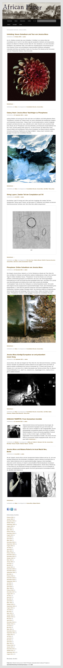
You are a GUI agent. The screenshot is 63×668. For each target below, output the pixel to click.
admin (24, 36)
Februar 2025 (10, 531)
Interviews (22, 21)
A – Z (35, 21)
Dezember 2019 (11, 577)
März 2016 (9, 602)
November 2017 (11, 592)
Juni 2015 (9, 609)
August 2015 (10, 608)
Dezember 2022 (11, 554)
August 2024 (10, 535)
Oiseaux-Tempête (16, 443)
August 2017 (10, 593)
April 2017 (9, 597)
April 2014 (9, 620)
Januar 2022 (10, 561)
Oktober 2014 (10, 616)
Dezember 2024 (11, 533)
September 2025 (11, 524)
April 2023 (9, 549)
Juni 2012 (9, 638)
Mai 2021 (9, 565)
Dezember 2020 (11, 568)
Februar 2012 (10, 645)
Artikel (29, 21)
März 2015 (9, 613)
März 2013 (9, 629)
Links (20, 24)
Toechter (30, 261)
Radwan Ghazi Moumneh (17, 413)
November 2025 (11, 521)
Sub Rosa (31, 443)
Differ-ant (30, 442)
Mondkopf (9, 443)
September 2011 (11, 652)
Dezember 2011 (11, 648)
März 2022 (9, 560)
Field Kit (43, 260)
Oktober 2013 (10, 624)
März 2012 (9, 643)
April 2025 (9, 528)
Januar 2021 (10, 567)
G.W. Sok (44, 442)
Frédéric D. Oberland (37, 442)
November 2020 (11, 570)
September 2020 (11, 572)
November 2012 (11, 631)
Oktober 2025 (10, 522)
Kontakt (15, 24)
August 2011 (10, 654)
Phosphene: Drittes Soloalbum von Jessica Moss (25, 267)
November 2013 (11, 622)
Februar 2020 (10, 576)
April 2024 (9, 538)
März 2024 (9, 540)
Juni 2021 (9, 563)
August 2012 (10, 634)
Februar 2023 (10, 552)
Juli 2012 (9, 636)
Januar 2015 (10, 615)
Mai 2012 (9, 640)
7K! (27, 260)
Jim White (46, 188)
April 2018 (9, 586)
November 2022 (11, 556)
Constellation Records (31, 106)
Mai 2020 (9, 574)
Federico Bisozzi (37, 260)
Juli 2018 (9, 583)
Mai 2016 (9, 599)
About (8, 24)
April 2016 (9, 600)
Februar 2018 (10, 590)
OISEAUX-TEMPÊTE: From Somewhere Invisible (24, 419)
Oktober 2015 (10, 604)
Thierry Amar (51, 188)
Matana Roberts (36, 503)
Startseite (9, 21)
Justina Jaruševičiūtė (23, 261)
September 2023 (11, 544)
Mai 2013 (9, 627)
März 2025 (9, 529)
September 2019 (11, 581)
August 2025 (10, 526)
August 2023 (10, 545)
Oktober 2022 (10, 558)
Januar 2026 (10, 519)
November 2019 (11, 579)
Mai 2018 (9, 584)
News (16, 21)
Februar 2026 (10, 517)
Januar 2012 (10, 647)
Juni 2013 (9, 625)
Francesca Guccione (50, 260)
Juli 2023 (9, 547)
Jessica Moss (40, 106)
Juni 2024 (9, 537)
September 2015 (11, 606)
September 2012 (11, 632)
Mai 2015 (9, 611)
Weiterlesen (11, 104)
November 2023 (11, 542)
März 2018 (9, 588)
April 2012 (9, 641)
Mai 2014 (9, 618)
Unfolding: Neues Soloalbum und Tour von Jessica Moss (27, 34)
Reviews (17, 442)
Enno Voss (31, 260)
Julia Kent (15, 261)
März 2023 (9, 551)
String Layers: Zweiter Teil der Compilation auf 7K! (25, 194)
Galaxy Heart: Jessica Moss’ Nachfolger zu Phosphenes (27, 113)
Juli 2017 (9, 595)
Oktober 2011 (10, 650)
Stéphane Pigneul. (24, 443)
